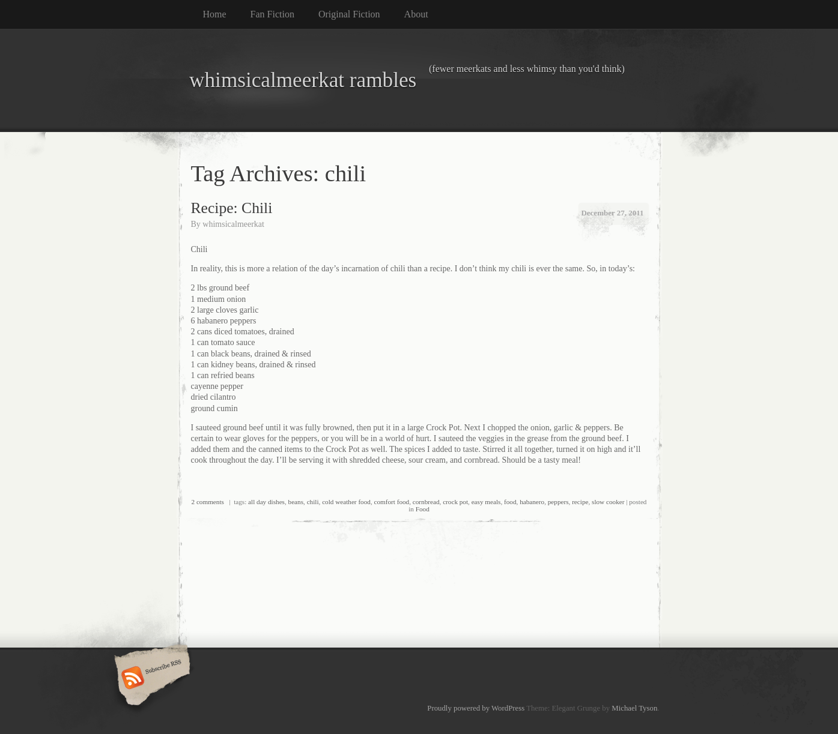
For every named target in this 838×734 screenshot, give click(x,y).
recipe (580, 501)
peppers (558, 501)
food (510, 501)
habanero (532, 501)
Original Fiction (349, 14)
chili (313, 501)
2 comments (208, 501)
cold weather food (346, 501)
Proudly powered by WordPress (475, 708)
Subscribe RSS (150, 679)
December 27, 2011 (612, 212)
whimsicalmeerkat (233, 224)
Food (423, 509)
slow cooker (608, 501)
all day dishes (266, 501)
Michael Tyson (634, 708)
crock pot (455, 501)
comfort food (391, 501)
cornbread (426, 501)
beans (295, 501)
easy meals (486, 501)
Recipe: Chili (232, 208)
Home (214, 14)
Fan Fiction (272, 14)
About (416, 14)
